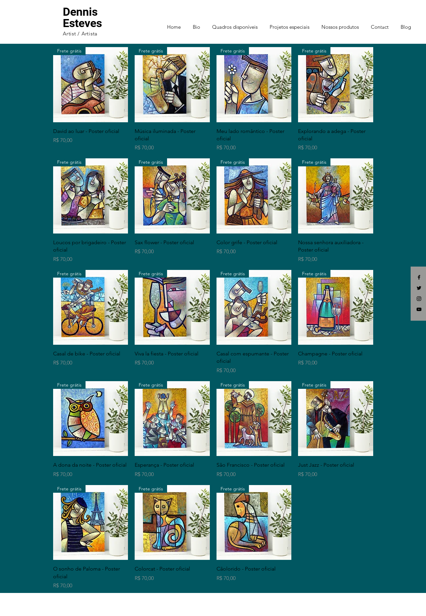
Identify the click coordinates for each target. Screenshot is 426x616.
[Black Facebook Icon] (419, 277)
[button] (386, 24)
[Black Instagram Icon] (419, 299)
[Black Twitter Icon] (419, 288)
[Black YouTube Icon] (419, 309)
